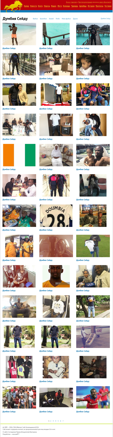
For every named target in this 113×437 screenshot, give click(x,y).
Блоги (40, 6)
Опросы (47, 6)
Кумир (26, 6)
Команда (66, 6)
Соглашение (12, 432)
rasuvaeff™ (15, 434)
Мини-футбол (66, 19)
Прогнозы (99, 6)
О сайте (5, 432)
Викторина (33, 432)
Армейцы (83, 6)
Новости (33, 6)
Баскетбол (43, 19)
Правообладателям (22, 432)
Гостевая (108, 6)
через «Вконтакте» (105, 2)
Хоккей (51, 19)
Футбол (35, 19)
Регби (58, 19)
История (91, 6)
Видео (53, 6)
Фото (60, 6)
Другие (75, 19)
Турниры (74, 6)
